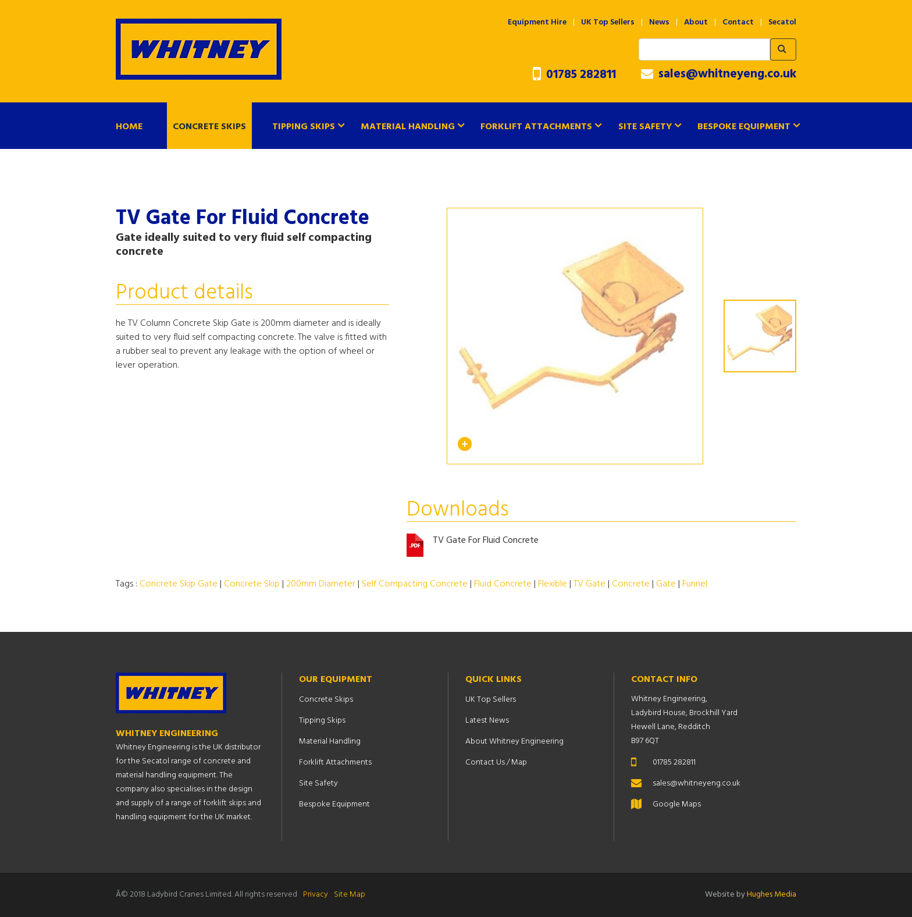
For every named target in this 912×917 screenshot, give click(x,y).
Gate (666, 584)
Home (129, 126)
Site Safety (645, 126)
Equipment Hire (537, 22)
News (659, 22)
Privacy (315, 894)
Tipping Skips (303, 126)
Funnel (694, 584)
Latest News (487, 720)
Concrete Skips (209, 126)
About (696, 22)
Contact (738, 22)
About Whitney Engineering (514, 741)
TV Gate (589, 584)
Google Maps (677, 804)
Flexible (552, 584)
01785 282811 (574, 74)
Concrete (631, 584)
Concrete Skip (252, 584)
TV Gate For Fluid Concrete (486, 541)
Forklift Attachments (536, 126)
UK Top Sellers (608, 22)
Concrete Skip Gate (179, 584)
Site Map (349, 894)
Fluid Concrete (503, 584)
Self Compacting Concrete (415, 584)
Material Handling (408, 126)
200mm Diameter (320, 584)
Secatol (782, 22)
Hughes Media (771, 894)
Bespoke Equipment (743, 126)
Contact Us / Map (496, 762)
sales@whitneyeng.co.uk (718, 74)
